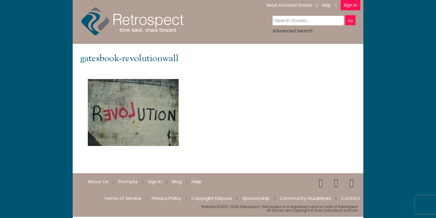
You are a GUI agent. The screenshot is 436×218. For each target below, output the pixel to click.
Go (350, 20)
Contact (350, 198)
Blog (177, 181)
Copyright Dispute (211, 198)
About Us (98, 181)
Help (326, 5)
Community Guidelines (305, 198)
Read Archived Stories (289, 5)
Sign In (350, 5)
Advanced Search (292, 31)
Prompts (128, 181)
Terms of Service (123, 198)
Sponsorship (256, 198)
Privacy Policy (166, 198)
